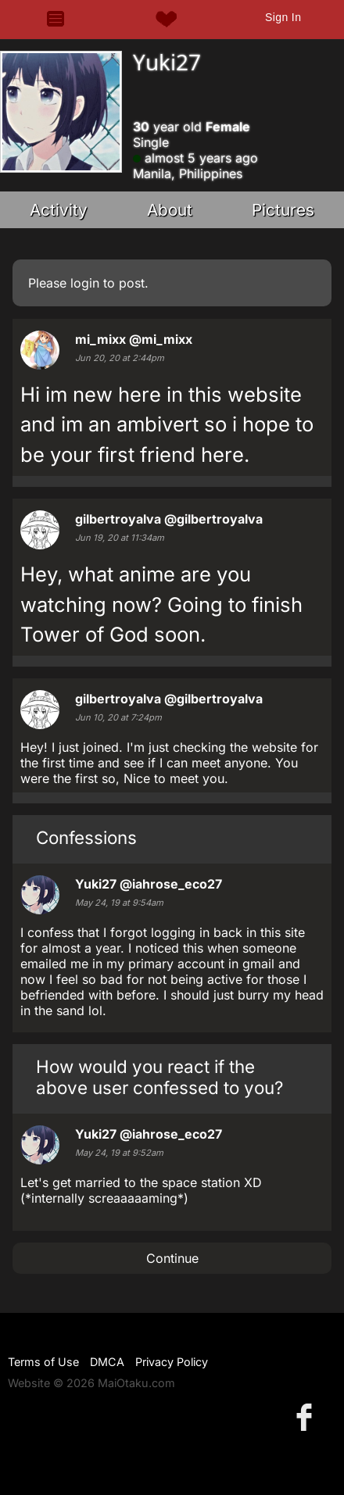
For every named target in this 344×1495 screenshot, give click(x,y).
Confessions (86, 837)
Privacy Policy (171, 1361)
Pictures (283, 210)
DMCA (107, 1361)
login (84, 283)
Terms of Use (43, 1361)
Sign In (283, 17)
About (169, 210)
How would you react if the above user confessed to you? (159, 1077)
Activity (59, 210)
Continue (172, 1258)
